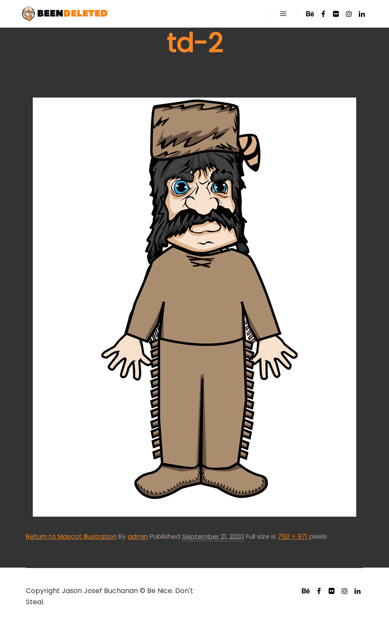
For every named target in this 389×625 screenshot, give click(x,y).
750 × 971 (292, 536)
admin (138, 536)
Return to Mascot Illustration (71, 536)
